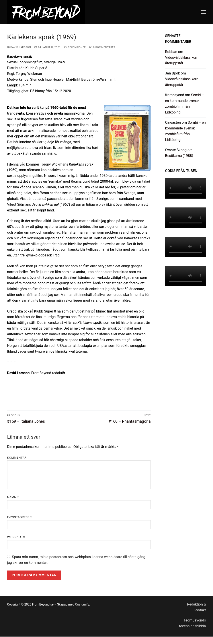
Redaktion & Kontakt (196, 607)
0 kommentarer (102, 47)
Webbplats (16, 537)
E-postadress (19, 517)
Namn (13, 497)
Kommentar (17, 457)
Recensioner (75, 47)
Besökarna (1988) (179, 156)
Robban (171, 52)
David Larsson (19, 47)
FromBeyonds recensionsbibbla (192, 623)
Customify (82, 604)
